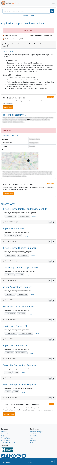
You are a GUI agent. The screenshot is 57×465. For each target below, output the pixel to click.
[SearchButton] (52, 11)
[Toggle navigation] (53, 3)
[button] (50, 222)
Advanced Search (28, 16)
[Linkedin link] (24, 456)
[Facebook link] (8, 456)
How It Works (34, 436)
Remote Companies (36, 434)
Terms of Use (5, 440)
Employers (33, 440)
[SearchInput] (26, 11)
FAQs (2, 436)
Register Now (8, 193)
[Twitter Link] (3, 456)
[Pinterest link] (13, 456)
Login (31, 442)
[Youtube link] (18, 456)
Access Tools (8, 107)
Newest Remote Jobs (36, 432)
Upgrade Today (9, 414)
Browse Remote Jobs (8, 442)
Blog (31, 438)
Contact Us (4, 434)
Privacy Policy (5, 438)
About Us (4, 432)
